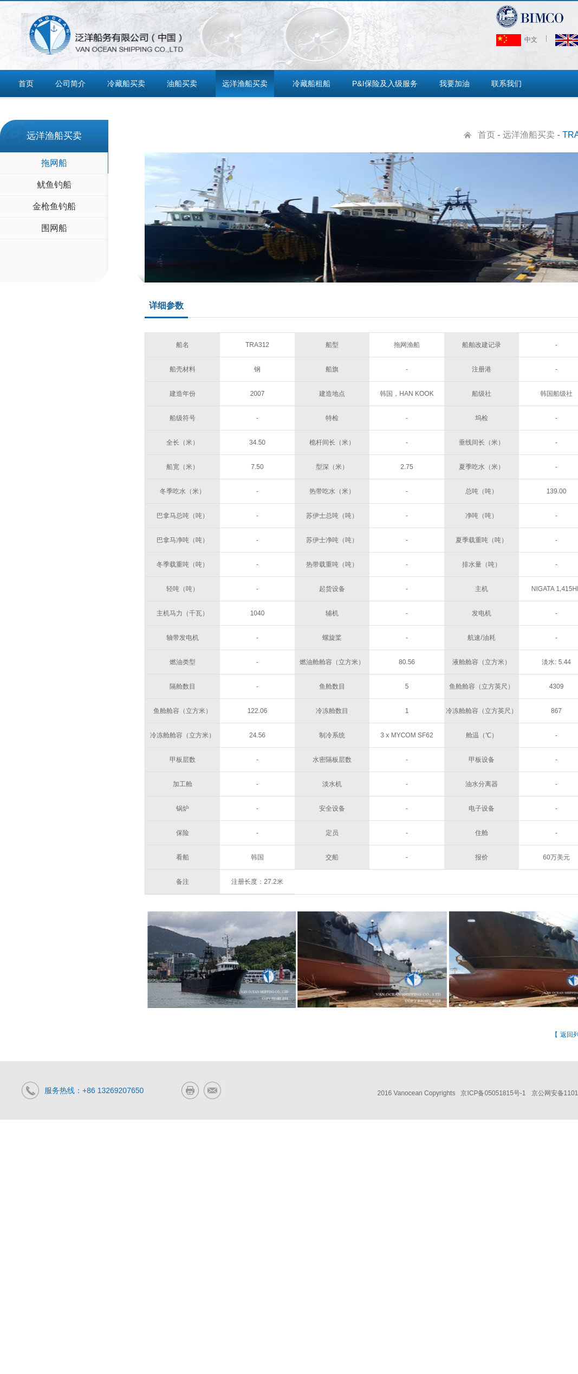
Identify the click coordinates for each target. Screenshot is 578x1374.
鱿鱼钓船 (54, 184)
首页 (26, 83)
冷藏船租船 (311, 83)
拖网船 (54, 163)
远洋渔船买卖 (245, 83)
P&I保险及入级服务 (385, 83)
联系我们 (506, 83)
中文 (516, 39)
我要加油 (454, 83)
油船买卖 (182, 83)
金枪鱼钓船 (54, 206)
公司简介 (70, 83)
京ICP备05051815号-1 (492, 1093)
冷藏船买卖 (126, 83)
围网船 (54, 228)
